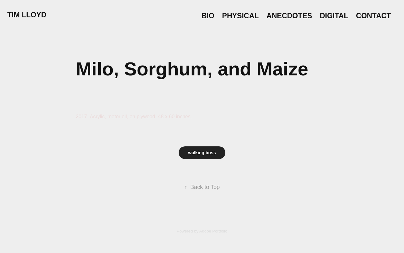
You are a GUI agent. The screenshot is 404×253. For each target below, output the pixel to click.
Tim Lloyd (26, 15)
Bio (207, 16)
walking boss (202, 152)
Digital (334, 16)
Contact (373, 16)
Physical (240, 16)
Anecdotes (289, 16)
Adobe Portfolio (213, 231)
